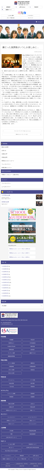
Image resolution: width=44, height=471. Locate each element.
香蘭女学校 (35, 466)
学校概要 (11, 339)
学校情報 (3, 336)
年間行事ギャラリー (7, 167)
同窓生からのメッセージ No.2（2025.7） (19, 253)
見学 (36, 7)
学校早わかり (11, 343)
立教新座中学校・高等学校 (36, 463)
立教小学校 (7, 466)
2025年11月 (6, 279)
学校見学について (32, 444)
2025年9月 (5, 285)
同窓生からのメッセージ (8, 160)
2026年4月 (5, 266)
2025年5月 (5, 296)
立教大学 (8, 463)
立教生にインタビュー (11, 420)
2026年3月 (5, 269)
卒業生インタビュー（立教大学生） (11, 174)
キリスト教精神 (11, 363)
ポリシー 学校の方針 (10, 17)
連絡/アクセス (33, 353)
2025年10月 (6, 282)
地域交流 (32, 369)
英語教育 (32, 393)
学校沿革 (32, 339)
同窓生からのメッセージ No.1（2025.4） (19, 257)
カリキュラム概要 (11, 393)
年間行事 (32, 386)
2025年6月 (5, 293)
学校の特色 (4, 360)
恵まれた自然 (11, 373)
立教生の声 (4, 154)
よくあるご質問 (11, 15)
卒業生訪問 (4, 157)
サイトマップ (30, 17)
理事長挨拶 (11, 349)
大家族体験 (11, 366)
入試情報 (3, 427)
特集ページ (32, 410)
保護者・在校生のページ (7, 458)
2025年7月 (5, 290)
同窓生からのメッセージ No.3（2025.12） (20, 248)
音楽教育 (32, 396)
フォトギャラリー (6, 164)
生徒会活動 (11, 383)
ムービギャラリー (6, 186)
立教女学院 (21, 466)
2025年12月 (6, 277)
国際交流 (32, 363)
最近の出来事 (5, 147)
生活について (11, 423)
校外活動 (32, 383)
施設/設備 (33, 346)
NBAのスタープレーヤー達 (21, 134)
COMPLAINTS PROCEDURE (32, 447)
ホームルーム (11, 380)
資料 (8, 7)
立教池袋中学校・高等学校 (22, 463)
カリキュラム (5, 390)
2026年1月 (5, 274)
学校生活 (3, 377)
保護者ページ (8, 9)
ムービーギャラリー (32, 417)
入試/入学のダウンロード (11, 437)
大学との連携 (11, 369)
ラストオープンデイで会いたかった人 (22, 131)
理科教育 (11, 396)
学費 (11, 434)
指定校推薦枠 (32, 434)
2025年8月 (5, 287)
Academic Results (11, 346)
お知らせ (4, 150)
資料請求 (22, 455)
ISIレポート (11, 447)
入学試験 (11, 430)
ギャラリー (4, 414)
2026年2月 (5, 271)
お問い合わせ (22, 7)
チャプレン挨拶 (11, 353)
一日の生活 (11, 386)
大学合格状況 (32, 343)
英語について (32, 420)
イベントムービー (32, 423)
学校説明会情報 (32, 430)
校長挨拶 (32, 349)
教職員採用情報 (11, 356)
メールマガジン (30, 15)
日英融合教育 (32, 366)
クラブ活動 (32, 380)
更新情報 (3, 400)
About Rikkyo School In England (11, 450)
